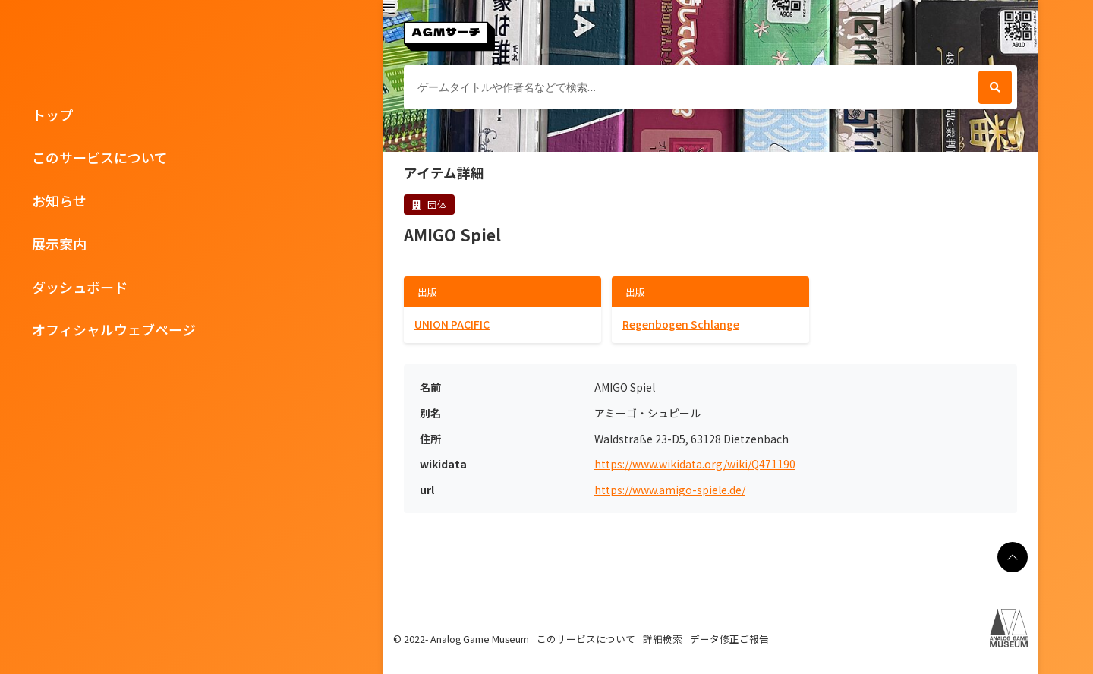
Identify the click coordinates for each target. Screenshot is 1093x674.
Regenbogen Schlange (680, 324)
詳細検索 (662, 638)
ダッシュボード (80, 287)
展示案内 (59, 244)
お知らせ (59, 200)
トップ (52, 114)
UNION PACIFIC (452, 324)
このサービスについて (100, 157)
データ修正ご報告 (729, 638)
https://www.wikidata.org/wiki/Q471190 (694, 464)
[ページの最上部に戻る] (1012, 557)
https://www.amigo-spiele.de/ (669, 490)
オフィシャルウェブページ (114, 329)
